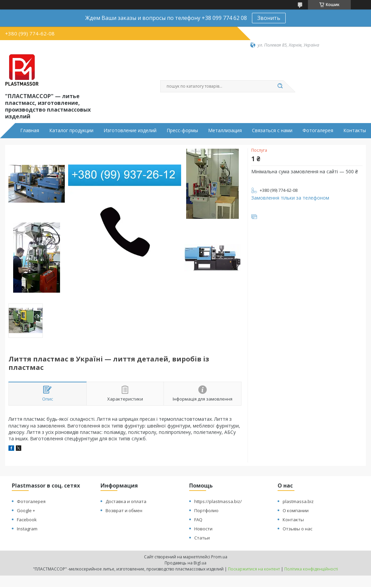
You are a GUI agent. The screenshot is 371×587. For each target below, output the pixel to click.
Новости (203, 529)
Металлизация (225, 130)
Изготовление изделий (130, 130)
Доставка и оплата (126, 501)
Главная (29, 130)
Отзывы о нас (297, 529)
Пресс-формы (182, 130)
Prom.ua (219, 557)
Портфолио (206, 510)
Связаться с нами (272, 130)
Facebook (27, 520)
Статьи (202, 538)
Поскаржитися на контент (254, 569)
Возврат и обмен (124, 510)
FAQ (198, 520)
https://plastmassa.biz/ (218, 501)
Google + (26, 510)
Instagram (27, 529)
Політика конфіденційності (311, 569)
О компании (296, 510)
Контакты (354, 130)
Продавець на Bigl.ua (185, 563)
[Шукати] (280, 86)
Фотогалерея (318, 130)
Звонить (268, 18)
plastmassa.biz (298, 501)
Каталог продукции (71, 130)
